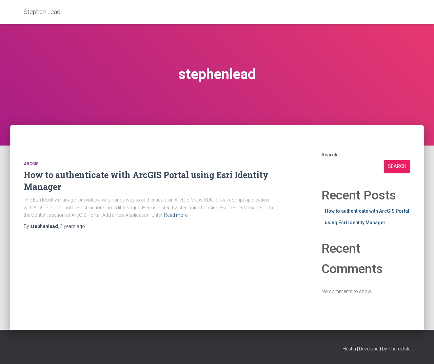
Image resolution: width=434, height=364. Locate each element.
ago (72, 226)
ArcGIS (31, 163)
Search (329, 154)
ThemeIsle (399, 348)
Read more (176, 215)
